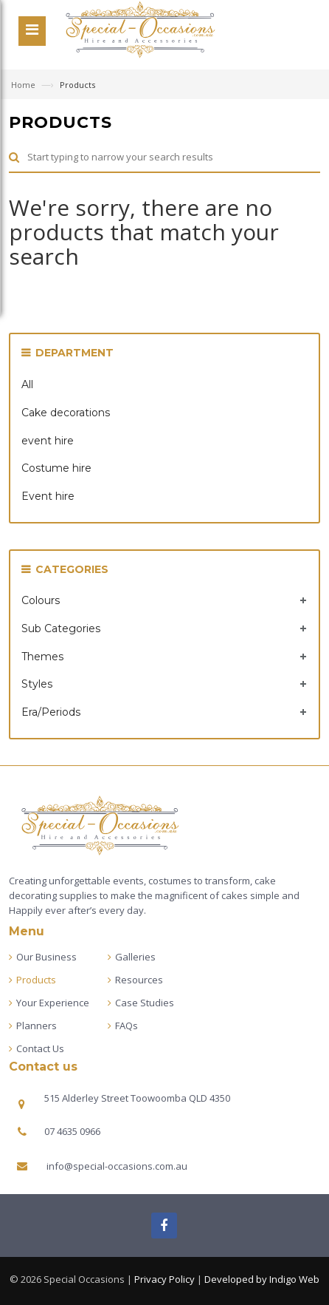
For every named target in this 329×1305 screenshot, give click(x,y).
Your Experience (52, 1002)
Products (36, 979)
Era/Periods (50, 712)
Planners (36, 1025)
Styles (36, 684)
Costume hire (56, 468)
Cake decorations (65, 412)
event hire (47, 440)
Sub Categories (60, 628)
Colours (40, 600)
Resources (139, 979)
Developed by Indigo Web (261, 1279)
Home (24, 84)
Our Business (46, 956)
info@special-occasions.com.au (116, 1166)
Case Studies (144, 1002)
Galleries (135, 956)
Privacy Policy (164, 1279)
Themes (42, 656)
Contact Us (40, 1048)
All (27, 384)
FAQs (126, 1025)
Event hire (48, 496)
